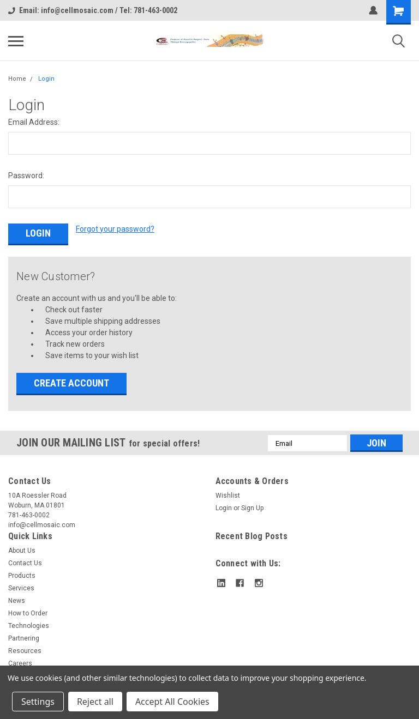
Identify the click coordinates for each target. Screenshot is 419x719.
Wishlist (228, 495)
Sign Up (252, 508)
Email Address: (33, 122)
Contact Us (25, 563)
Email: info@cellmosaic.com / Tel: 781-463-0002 (92, 10)
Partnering (23, 638)
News (16, 601)
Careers (20, 663)
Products (21, 575)
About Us (21, 550)
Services (21, 588)
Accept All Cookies (172, 702)
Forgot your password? (115, 229)
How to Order (27, 613)
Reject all (95, 702)
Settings (38, 702)
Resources (24, 651)
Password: (26, 175)
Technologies (28, 626)
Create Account (71, 383)
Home (17, 78)
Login (46, 78)
